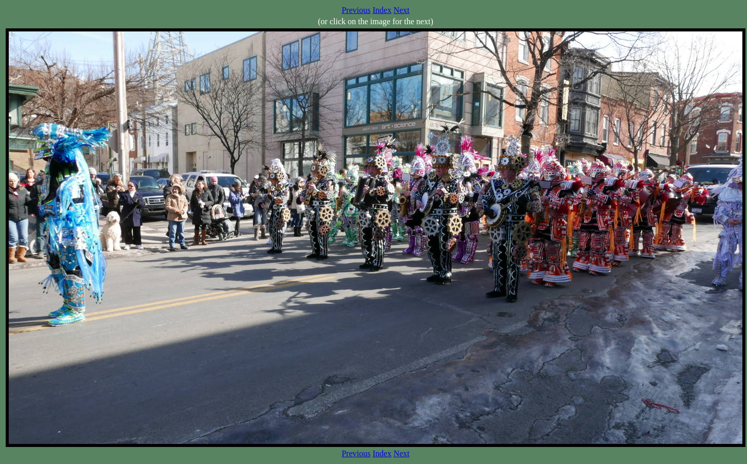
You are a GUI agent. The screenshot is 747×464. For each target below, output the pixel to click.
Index (381, 10)
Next (402, 10)
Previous (356, 10)
